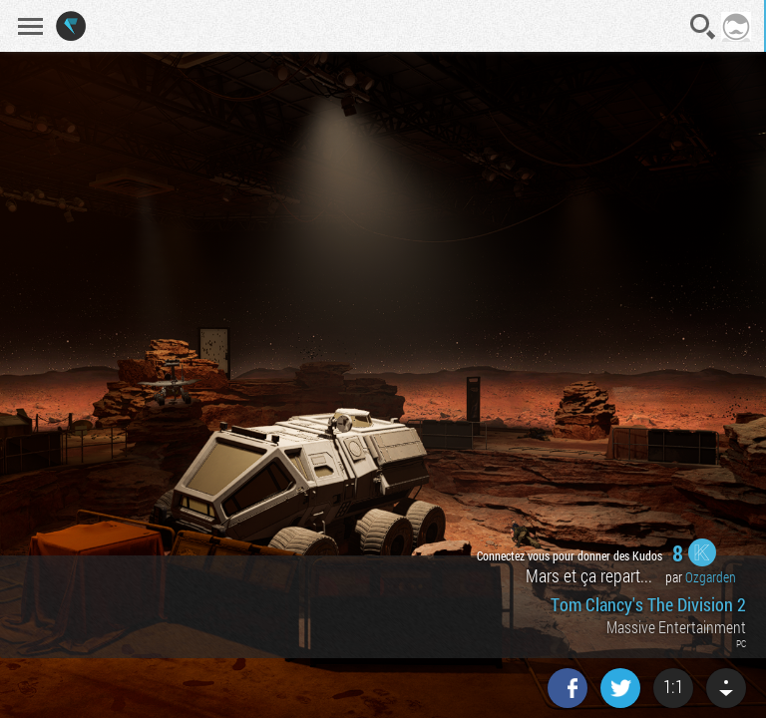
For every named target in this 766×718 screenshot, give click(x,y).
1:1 (673, 686)
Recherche (703, 27)
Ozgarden (710, 576)
